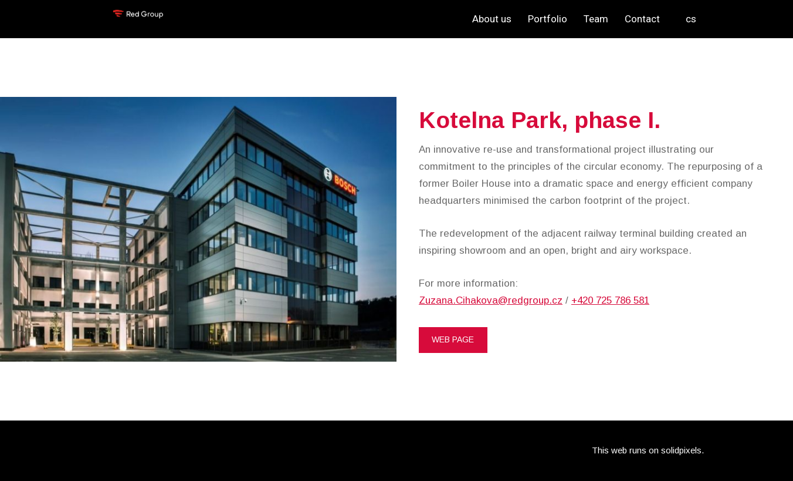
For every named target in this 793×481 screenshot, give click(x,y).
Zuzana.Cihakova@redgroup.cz (490, 300)
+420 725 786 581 (610, 300)
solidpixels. (682, 450)
